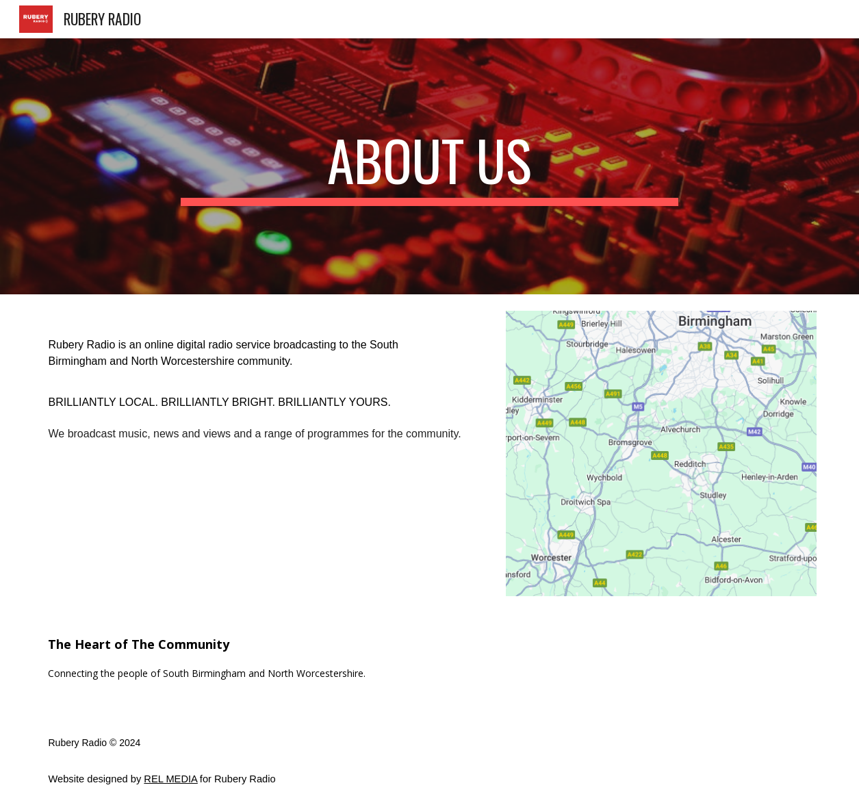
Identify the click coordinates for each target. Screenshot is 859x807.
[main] (429, 166)
